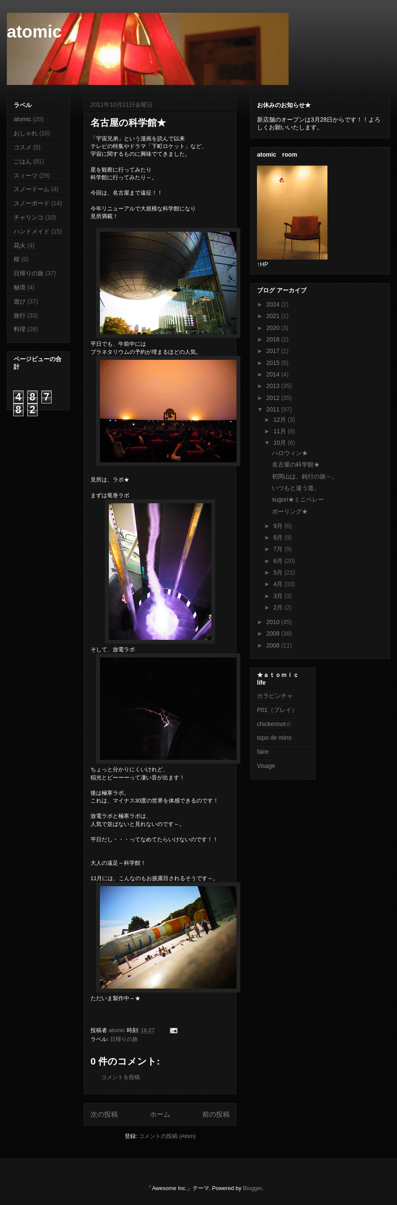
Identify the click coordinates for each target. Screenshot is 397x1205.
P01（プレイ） (277, 709)
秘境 (20, 287)
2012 (273, 397)
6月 (278, 560)
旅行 (20, 315)
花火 (20, 245)
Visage (266, 765)
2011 (273, 409)
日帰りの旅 (124, 1039)
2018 (273, 339)
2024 (273, 304)
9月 (278, 525)
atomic (34, 31)
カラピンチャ (275, 695)
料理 (20, 329)
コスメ (23, 147)
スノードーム (32, 189)
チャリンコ (29, 217)
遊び (20, 301)
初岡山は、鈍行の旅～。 (305, 476)
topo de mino (274, 737)
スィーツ (26, 175)
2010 (273, 622)
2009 (273, 633)
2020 (273, 327)
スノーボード (32, 203)
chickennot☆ (274, 724)
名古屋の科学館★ (296, 464)
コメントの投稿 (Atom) (167, 1136)
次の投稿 (104, 1114)
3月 (278, 595)
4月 (278, 584)
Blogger (252, 1188)
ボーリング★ (290, 511)
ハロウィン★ (290, 452)
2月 (278, 607)
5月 (278, 572)
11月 (280, 431)
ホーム (160, 1114)
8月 (278, 537)
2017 (273, 350)
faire (265, 751)
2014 (273, 374)
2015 (273, 362)
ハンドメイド (32, 231)
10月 (280, 442)
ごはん (23, 161)
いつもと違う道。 (296, 487)
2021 (273, 315)
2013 (273, 385)
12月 (280, 419)
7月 (278, 549)
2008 (273, 645)
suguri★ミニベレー (298, 499)
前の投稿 (216, 1114)
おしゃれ (26, 133)
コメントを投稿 (120, 1077)
